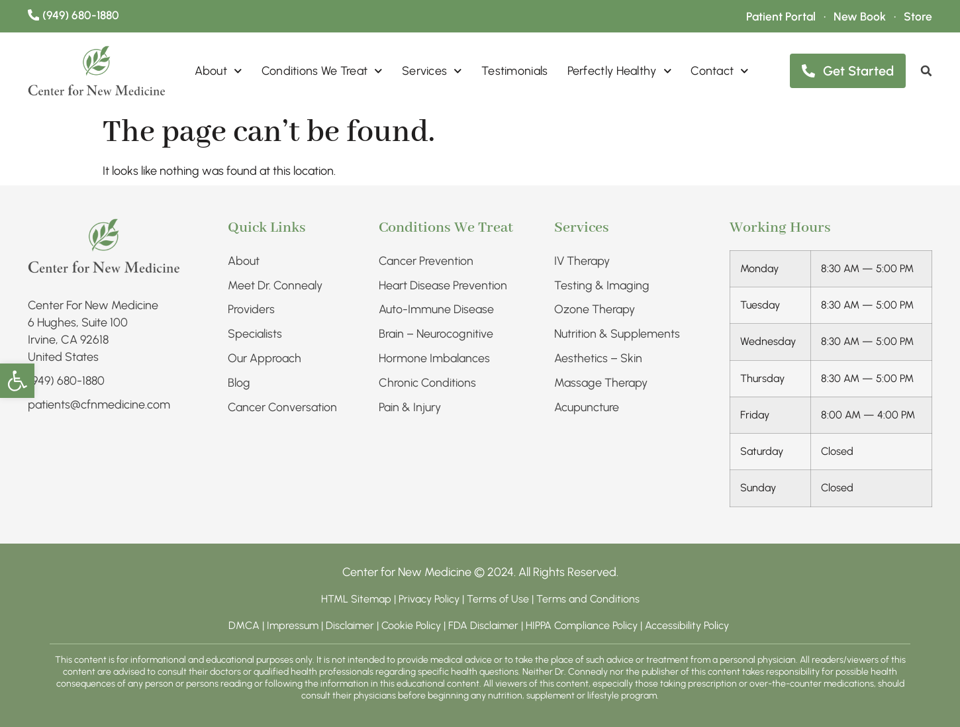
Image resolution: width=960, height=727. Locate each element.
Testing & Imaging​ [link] (601, 285)
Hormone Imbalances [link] (434, 359)
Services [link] (432, 71)
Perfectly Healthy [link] (619, 71)
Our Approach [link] (264, 359)
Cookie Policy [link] (411, 625)
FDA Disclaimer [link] (483, 625)
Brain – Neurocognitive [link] (436, 334)
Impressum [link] (292, 625)
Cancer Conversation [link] (282, 408)
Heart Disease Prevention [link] (443, 285)
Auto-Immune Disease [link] (436, 310)
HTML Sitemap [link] (356, 599)
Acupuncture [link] (586, 408)
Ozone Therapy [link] (594, 310)
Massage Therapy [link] (601, 383)
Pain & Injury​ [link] (410, 408)
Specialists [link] (255, 334)
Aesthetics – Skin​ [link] (598, 359)
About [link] (218, 71)
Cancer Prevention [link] (426, 261)
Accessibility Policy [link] (688, 625)
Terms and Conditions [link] (588, 599)
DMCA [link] (244, 625)
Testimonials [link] (514, 71)
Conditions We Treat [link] (322, 71)
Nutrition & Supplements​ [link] (617, 334)
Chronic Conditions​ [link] (427, 383)
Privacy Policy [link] (430, 599)
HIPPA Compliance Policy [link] (583, 625)
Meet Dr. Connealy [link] (275, 285)
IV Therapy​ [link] (582, 261)
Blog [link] (239, 383)
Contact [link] (720, 71)
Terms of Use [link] (498, 599)
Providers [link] (251, 310)
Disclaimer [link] (350, 625)
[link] (17, 381)
